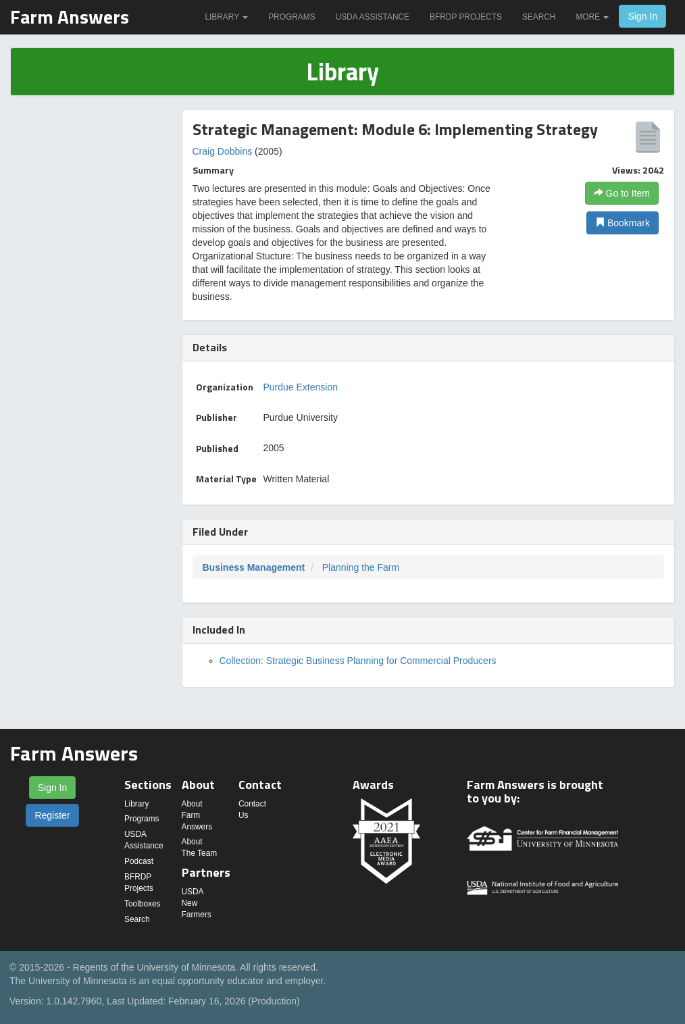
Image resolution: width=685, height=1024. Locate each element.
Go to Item (622, 193)
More (592, 17)
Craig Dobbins (223, 151)
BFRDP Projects (466, 17)
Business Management (254, 567)
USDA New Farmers (196, 903)
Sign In (642, 16)
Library (226, 17)
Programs (291, 17)
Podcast (138, 861)
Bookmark (622, 222)
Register (52, 815)
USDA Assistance (372, 17)
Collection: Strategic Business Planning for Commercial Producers (358, 660)
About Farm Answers (197, 815)
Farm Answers (69, 16)
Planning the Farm (360, 567)
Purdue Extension (300, 387)
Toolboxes (142, 903)
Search (539, 17)
